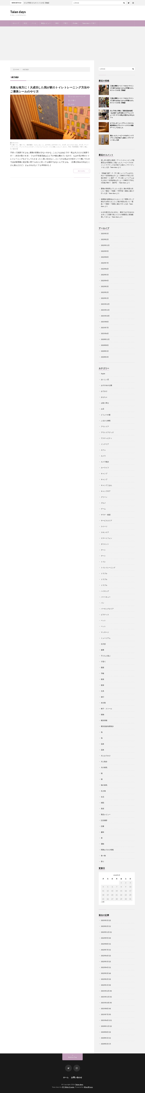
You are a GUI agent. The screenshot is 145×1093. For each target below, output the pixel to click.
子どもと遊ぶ (105, 656)
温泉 (102, 744)
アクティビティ (106, 438)
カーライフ (105, 468)
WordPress (88, 1087)
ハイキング (105, 591)
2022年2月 (105, 292)
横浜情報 (104, 720)
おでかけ (104, 391)
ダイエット (105, 544)
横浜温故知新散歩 (107, 726)
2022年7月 (105, 263)
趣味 (102, 832)
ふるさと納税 (105, 421)
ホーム (66, 1077)
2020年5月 (105, 351)
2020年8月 (105, 345)
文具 (102, 691)
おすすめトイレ (56, 144)
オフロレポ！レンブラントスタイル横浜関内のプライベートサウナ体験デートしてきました (122, 125)
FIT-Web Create (68, 1087)
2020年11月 (105, 339)
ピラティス (105, 615)
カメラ (103, 456)
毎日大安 (15, 148)
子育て (65, 23)
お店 (102, 409)
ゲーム (103, 509)
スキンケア (105, 532)
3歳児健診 (29, 144)
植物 (102, 714)
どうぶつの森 (105, 415)
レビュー (59, 146)
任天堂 (103, 644)
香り (102, 861)
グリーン (104, 497)
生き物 (103, 791)
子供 (69, 146)
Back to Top (72, 1057)
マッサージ (105, 632)
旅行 (102, 697)
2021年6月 (105, 333)
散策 (102, 679)
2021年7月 (105, 327)
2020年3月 (105, 357)
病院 (102, 803)
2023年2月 (105, 239)
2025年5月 (105, 233)
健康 (102, 650)
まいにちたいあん (72, 144)
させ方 (64, 144)
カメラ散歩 (105, 462)
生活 (25, 23)
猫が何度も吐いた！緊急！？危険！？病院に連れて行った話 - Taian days (117, 204)
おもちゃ (104, 397)
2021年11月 (105, 310)
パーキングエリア (107, 609)
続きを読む (81, 171)
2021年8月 (105, 322)
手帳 (102, 673)
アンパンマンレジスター (26, 146)
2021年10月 (105, 316)
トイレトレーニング (78, 97)
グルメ (103, 503)
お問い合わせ (76, 1077)
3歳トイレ (22, 144)
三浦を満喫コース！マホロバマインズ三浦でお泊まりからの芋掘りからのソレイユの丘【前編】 (122, 100)
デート (103, 550)
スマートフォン (106, 538)
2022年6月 (105, 269)
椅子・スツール (106, 709)
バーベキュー (105, 597)
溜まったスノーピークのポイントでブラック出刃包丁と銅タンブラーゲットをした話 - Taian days (117, 165)
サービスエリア (106, 520)
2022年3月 (105, 286)
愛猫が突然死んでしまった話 (111, 188)
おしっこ (41, 144)
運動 (102, 844)
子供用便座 (75, 146)
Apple (103, 374)
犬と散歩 (104, 761)
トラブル (104, 573)
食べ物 (103, 856)
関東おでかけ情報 (107, 850)
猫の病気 (104, 785)
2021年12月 (105, 304)
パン (102, 603)
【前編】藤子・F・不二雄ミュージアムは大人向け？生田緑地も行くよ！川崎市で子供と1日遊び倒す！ (117, 175)
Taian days (18, 11)
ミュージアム (105, 638)
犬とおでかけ (105, 756)
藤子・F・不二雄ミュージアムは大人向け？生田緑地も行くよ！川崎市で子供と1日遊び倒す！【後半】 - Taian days (117, 180)
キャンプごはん (106, 485)
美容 (57, 23)
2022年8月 (105, 257)
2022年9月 (105, 251)
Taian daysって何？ (89, 23)
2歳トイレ (15, 144)
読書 (102, 826)
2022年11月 (105, 245)
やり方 (81, 144)
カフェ (103, 450)
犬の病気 (104, 767)
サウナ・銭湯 (105, 515)
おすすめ (48, 144)
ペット (34, 23)
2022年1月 (105, 298)
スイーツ (104, 526)
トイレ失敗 (52, 146)
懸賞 (102, 667)
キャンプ (16, 23)
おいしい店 (105, 379)
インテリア (105, 444)
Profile (75, 23)
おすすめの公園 (106, 385)
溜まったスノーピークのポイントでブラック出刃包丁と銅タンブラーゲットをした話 (122, 138)
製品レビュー (46, 23)
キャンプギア (105, 491)
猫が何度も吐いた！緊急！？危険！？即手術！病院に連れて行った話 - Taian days (117, 191)
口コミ (65, 146)
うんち (36, 144)
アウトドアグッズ (107, 432)
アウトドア (105, 426)
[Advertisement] (72, 43)
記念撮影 (104, 820)
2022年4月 (105, 280)
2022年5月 (105, 275)
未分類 (103, 703)
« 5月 (102, 902)
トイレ (103, 562)
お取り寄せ (105, 403)
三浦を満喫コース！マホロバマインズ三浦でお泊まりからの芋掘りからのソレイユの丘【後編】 (122, 88)
